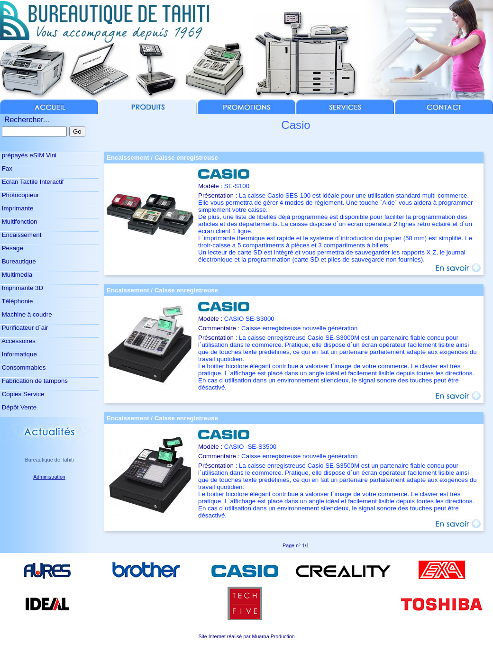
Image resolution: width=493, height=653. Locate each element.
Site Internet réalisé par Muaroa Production (246, 636)
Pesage (11, 248)
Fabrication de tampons (34, 380)
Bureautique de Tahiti (49, 460)
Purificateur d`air (24, 327)
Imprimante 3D (21, 287)
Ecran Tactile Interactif (32, 181)
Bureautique (18, 261)
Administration (49, 477)
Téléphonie (16, 301)
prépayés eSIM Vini (28, 155)
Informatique (18, 354)
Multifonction (18, 221)
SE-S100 (236, 186)
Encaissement (20, 234)
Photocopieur (19, 195)
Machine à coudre (26, 314)
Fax (6, 168)
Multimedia (16, 274)
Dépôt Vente (18, 407)
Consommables (23, 367)
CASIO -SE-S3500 (250, 446)
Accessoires (18, 341)
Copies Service (22, 394)
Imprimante (16, 208)
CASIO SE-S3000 (249, 318)
